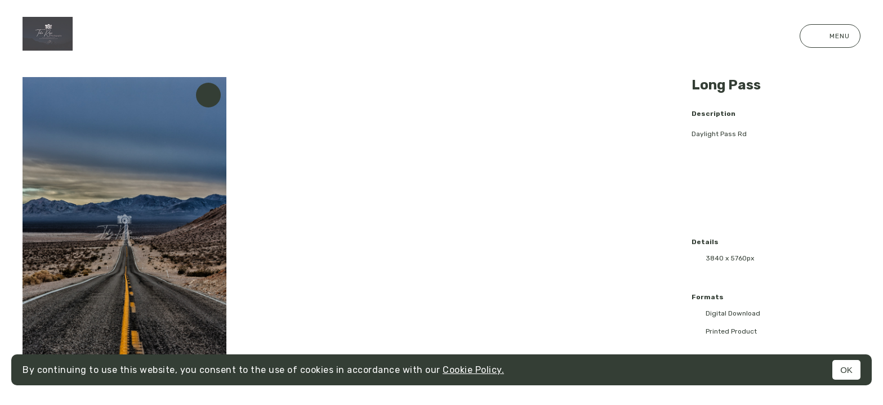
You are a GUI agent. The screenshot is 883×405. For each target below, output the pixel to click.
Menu (830, 36)
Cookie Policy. (473, 369)
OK (846, 370)
